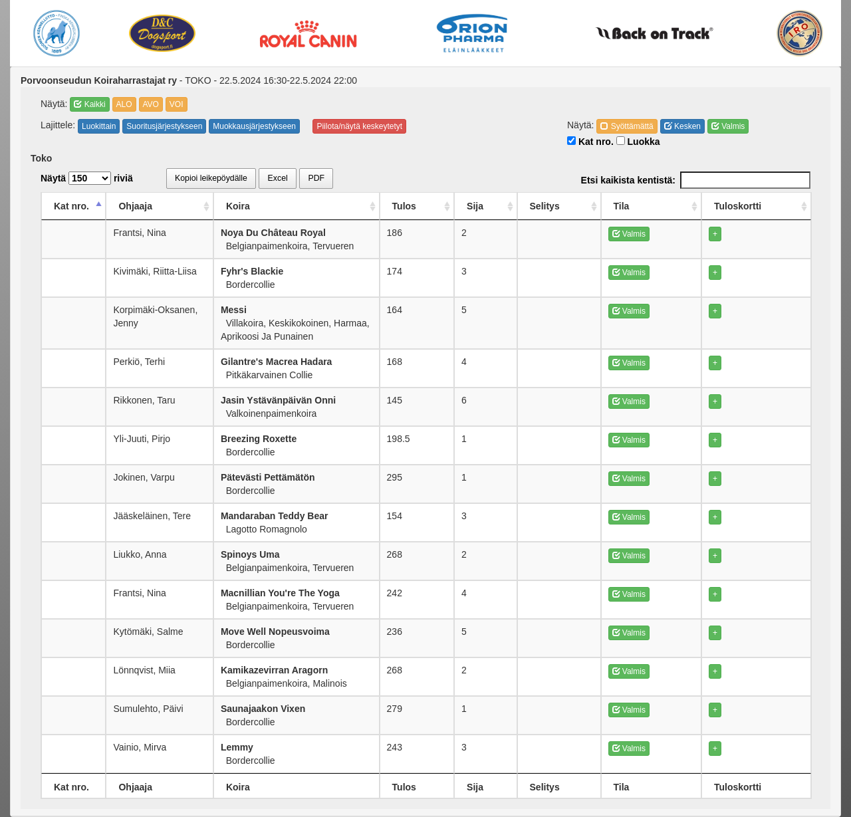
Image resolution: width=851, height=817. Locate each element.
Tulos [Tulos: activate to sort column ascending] (540, 206)
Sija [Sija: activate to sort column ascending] (589, 206)
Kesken (682, 126)
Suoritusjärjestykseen (164, 126)
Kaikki (89, 104)
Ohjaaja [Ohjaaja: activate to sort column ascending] (136, 206)
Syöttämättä (626, 126)
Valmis (728, 126)
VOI (176, 104)
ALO (124, 104)
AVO (151, 104)
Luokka (638, 141)
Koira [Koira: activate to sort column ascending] (265, 206)
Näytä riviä (87, 178)
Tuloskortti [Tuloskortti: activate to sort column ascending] (769, 206)
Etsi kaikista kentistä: (695, 180)
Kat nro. (590, 141)
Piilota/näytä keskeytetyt (359, 126)
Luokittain (99, 126)
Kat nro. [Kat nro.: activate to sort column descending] (71, 206)
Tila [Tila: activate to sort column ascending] (693, 206)
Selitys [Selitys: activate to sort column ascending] (641, 206)
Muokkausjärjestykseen (254, 126)
